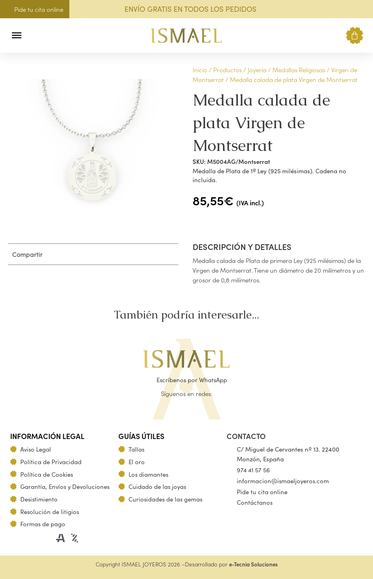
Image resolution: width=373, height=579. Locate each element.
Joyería (257, 69)
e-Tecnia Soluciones (253, 564)
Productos (227, 69)
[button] (33, 35)
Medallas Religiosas (298, 69)
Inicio (200, 69)
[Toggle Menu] (16, 35)
